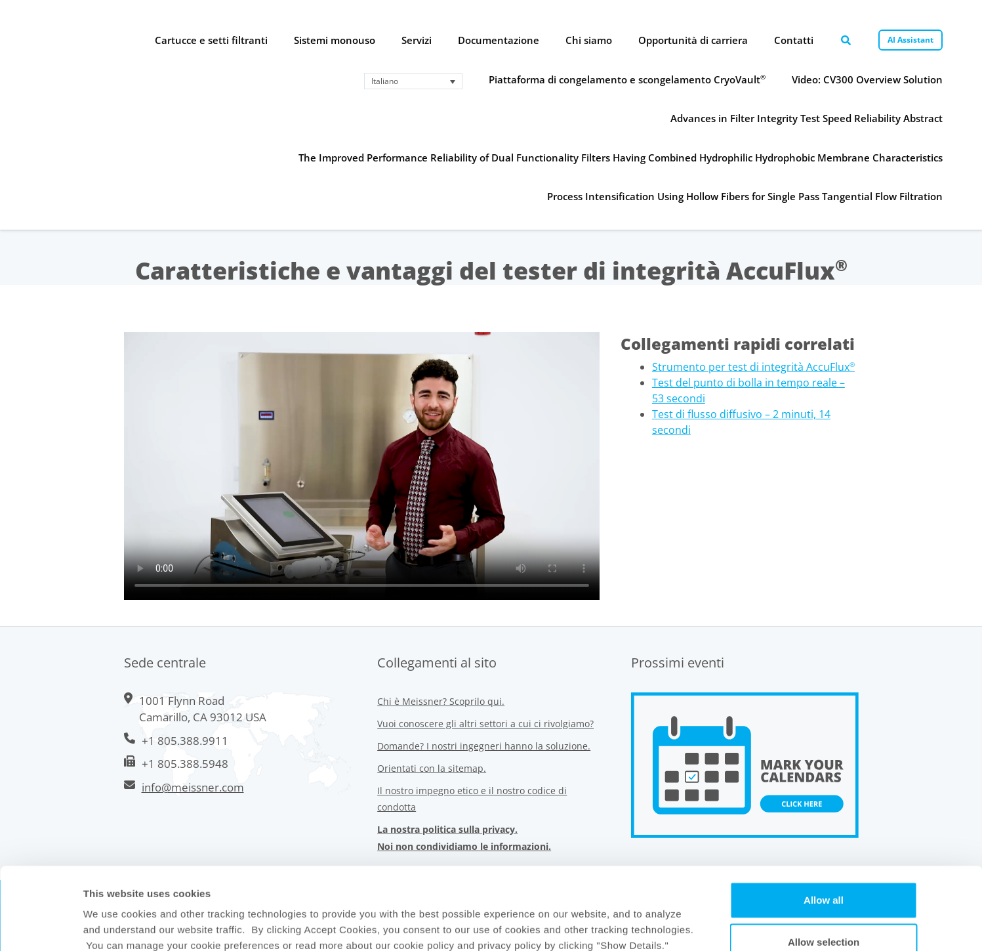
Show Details (600, 925)
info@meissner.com (193, 787)
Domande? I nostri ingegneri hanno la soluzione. (483, 746)
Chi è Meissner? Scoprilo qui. (440, 701)
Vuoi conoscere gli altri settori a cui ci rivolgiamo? (485, 723)
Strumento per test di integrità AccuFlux (753, 367)
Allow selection (823, 864)
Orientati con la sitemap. (431, 768)
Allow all (824, 822)
